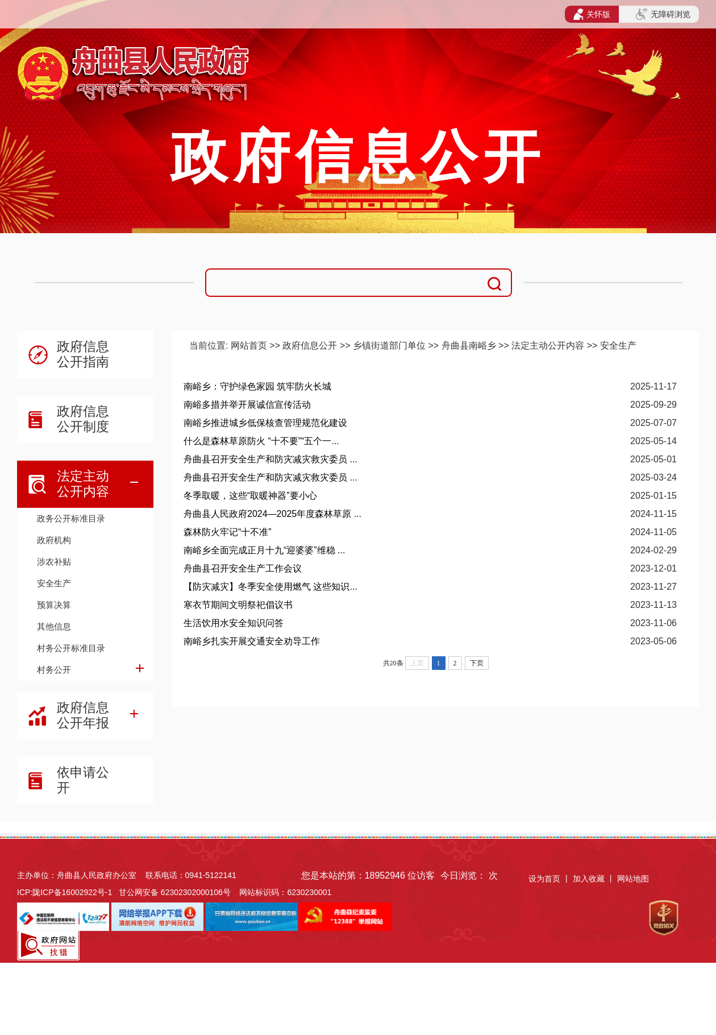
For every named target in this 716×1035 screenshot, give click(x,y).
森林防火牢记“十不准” (228, 532)
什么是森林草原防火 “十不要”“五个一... (261, 441)
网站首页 (249, 345)
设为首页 (544, 878)
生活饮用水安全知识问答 (234, 623)
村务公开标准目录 (71, 648)
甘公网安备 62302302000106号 (175, 892)
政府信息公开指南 (83, 354)
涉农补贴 (54, 561)
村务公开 (54, 669)
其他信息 (54, 626)
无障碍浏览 (663, 14)
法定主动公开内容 (83, 484)
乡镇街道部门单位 (389, 345)
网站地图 (633, 878)
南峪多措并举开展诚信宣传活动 (247, 404)
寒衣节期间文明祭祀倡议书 (238, 605)
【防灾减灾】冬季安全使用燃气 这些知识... (270, 586)
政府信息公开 (309, 345)
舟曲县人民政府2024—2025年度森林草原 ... (272, 514)
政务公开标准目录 (71, 518)
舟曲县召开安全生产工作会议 (243, 568)
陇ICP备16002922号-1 (72, 892)
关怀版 (591, 14)
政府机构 (54, 540)
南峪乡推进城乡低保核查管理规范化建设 (265, 423)
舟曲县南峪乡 (469, 345)
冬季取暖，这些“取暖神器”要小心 (250, 495)
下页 (477, 663)
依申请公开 (83, 780)
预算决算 (54, 605)
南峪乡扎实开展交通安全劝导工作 (252, 641)
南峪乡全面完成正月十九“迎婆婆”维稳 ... (264, 550)
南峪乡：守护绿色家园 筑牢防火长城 (257, 386)
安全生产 (54, 583)
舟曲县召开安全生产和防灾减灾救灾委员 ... (270, 459)
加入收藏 (590, 878)
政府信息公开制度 (83, 419)
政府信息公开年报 (83, 715)
